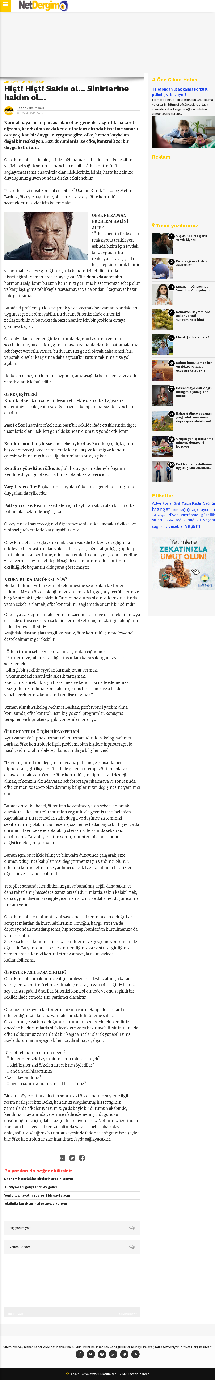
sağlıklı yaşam (201, 519)
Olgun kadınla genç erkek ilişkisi (191, 238)
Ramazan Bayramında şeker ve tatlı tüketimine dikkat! (193, 316)
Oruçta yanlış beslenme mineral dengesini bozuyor (194, 442)
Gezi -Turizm (182, 503)
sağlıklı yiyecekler (168, 526)
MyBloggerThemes (135, 1373)
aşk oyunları (203, 509)
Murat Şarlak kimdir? (192, 337)
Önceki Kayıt (15, 1313)
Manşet (27, 82)
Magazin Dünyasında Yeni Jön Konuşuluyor (193, 288)
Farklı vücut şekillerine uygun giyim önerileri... (194, 466)
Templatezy (88, 1373)
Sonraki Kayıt (128, 1313)
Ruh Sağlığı (181, 510)
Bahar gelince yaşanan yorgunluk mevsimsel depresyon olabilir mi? (194, 417)
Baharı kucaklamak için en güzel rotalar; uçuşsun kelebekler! (194, 366)
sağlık (180, 519)
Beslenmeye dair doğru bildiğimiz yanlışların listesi (194, 392)
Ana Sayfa (11, 82)
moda (169, 520)
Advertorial (162, 503)
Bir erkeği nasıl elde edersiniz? (191, 263)
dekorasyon (159, 515)
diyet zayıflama (183, 514)
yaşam (40, 82)
